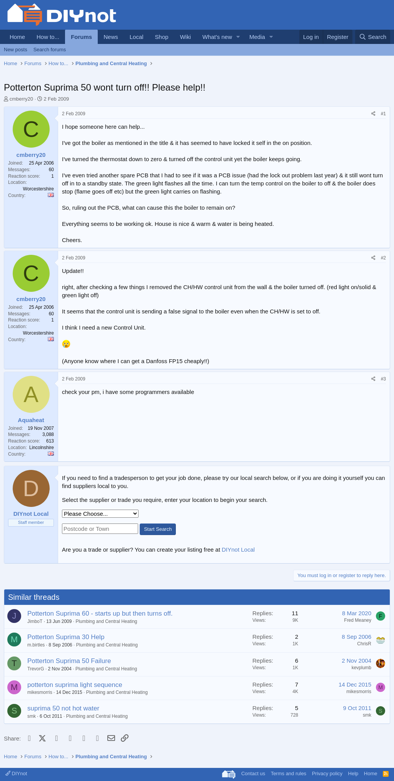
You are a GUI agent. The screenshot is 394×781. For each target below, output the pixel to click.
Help (353, 773)
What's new (217, 37)
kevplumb (361, 667)
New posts (15, 49)
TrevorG (35, 669)
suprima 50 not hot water (63, 708)
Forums (81, 37)
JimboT (34, 621)
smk (31, 716)
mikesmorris (39, 692)
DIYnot (16, 773)
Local (137, 37)
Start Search (158, 529)
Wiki (185, 37)
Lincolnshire (41, 447)
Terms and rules (288, 773)
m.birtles (36, 645)
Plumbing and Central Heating (106, 621)
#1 (383, 113)
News (111, 37)
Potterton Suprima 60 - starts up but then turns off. (100, 613)
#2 (383, 258)
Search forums (49, 49)
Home (17, 37)
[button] (238, 37)
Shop (162, 37)
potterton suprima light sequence (74, 684)
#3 (383, 379)
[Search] (372, 37)
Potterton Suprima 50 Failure (69, 661)
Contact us (253, 773)
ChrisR (364, 643)
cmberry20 (21, 99)
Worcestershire (38, 189)
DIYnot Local (238, 549)
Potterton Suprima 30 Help (65, 637)
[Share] (373, 113)
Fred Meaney (357, 620)
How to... (48, 37)
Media (257, 37)
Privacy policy (327, 773)
